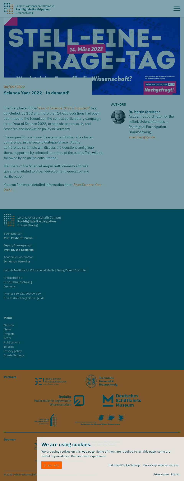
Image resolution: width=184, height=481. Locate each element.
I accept (51, 466)
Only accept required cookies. (161, 466)
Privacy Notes (161, 475)
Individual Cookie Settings (124, 466)
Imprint (175, 475)
